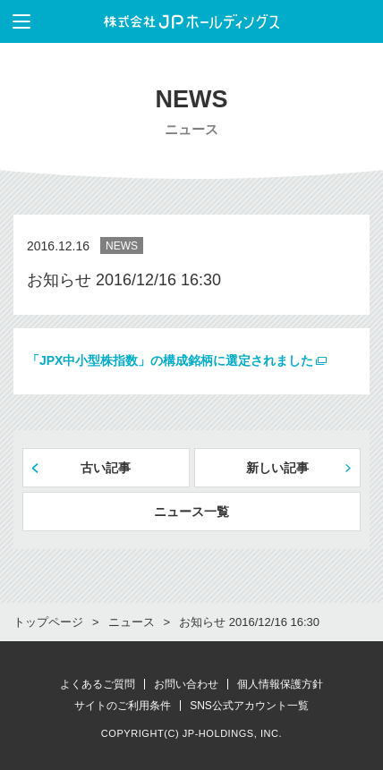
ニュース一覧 (191, 511)
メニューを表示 (15, 21)
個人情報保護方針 (280, 684)
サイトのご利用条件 (122, 705)
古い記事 (106, 468)
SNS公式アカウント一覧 (249, 705)
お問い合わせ (186, 684)
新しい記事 (277, 468)
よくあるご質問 (97, 684)
